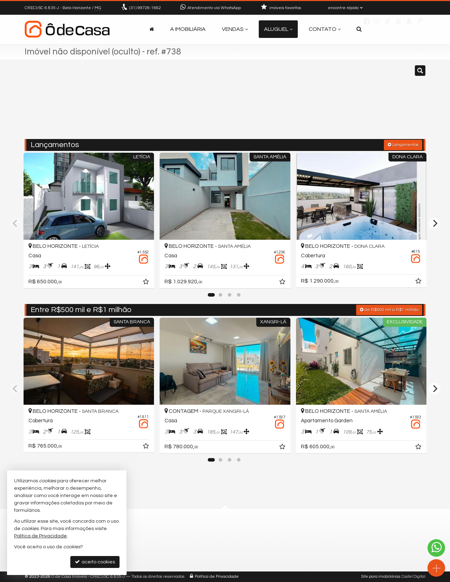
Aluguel (278, 29)
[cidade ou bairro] (289, 103)
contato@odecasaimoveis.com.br (208, 549)
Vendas (235, 29)
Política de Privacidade (217, 576)
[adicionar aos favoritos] (146, 282)
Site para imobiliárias (380, 576)
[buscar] (342, 103)
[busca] (359, 29)
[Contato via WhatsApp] (436, 548)
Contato (325, 29)
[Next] (435, 224)
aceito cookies (95, 561)
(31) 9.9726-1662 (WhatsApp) (202, 541)
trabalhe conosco (189, 558)
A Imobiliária (188, 29)
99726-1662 (145, 8)
